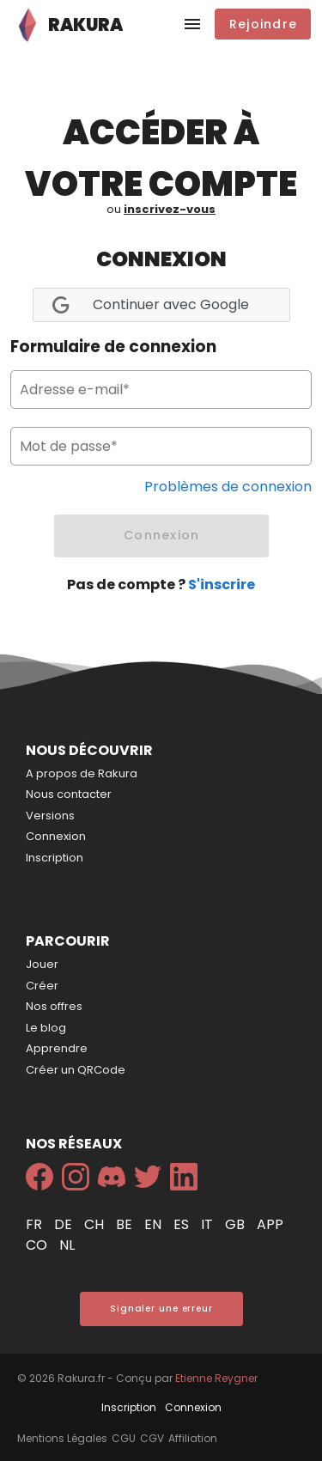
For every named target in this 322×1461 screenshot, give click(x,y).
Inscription (54, 857)
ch (95, 1224)
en (154, 1224)
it (208, 1224)
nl (67, 1245)
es (182, 1224)
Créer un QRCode (75, 1070)
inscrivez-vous (170, 209)
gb (236, 1224)
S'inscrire (221, 584)
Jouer (42, 964)
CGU (124, 1438)
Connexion (56, 836)
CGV (152, 1438)
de (65, 1224)
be (126, 1224)
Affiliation (192, 1438)
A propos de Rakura (81, 773)
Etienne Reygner (216, 1378)
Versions (50, 815)
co (38, 1245)
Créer (42, 985)
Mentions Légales (62, 1438)
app (270, 1224)
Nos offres (54, 1006)
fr (36, 1224)
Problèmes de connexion (228, 486)
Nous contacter (69, 794)
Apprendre (57, 1048)
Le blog (46, 1028)
